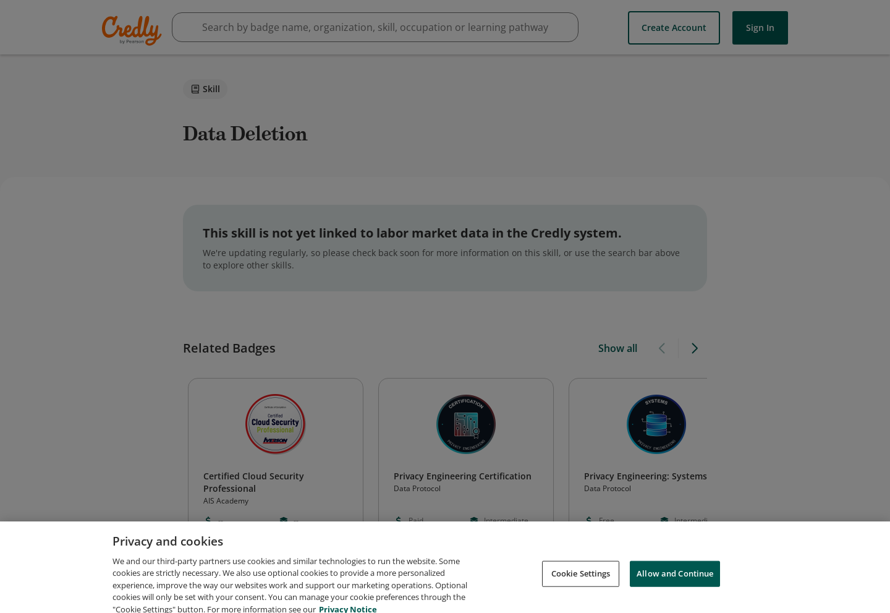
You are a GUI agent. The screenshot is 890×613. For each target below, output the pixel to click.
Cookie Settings (581, 584)
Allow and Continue (675, 584)
